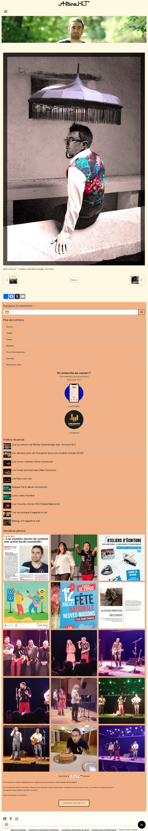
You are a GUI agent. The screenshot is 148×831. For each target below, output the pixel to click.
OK (141, 312)
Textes (9, 339)
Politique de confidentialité (104, 827)
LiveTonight (74, 406)
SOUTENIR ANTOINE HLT (74, 801)
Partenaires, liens (13, 364)
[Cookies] (6, 824)
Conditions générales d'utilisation (43, 827)
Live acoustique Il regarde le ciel (30, 510)
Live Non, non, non (22, 477)
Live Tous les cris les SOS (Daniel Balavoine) (36, 502)
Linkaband (74, 432)
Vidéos (9, 333)
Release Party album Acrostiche (30, 485)
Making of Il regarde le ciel (26, 518)
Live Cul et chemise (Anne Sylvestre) (32, 461)
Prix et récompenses (15, 352)
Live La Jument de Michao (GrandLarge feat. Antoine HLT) (44, 444)
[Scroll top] (142, 825)
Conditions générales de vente (75, 827)
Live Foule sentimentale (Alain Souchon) (34, 469)
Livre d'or (10, 358)
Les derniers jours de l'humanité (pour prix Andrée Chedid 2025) (48, 453)
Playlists (10, 346)
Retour (74, 280)
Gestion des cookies (128, 827)
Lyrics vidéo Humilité (23, 494)
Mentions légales (18, 827)
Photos (9, 327)
